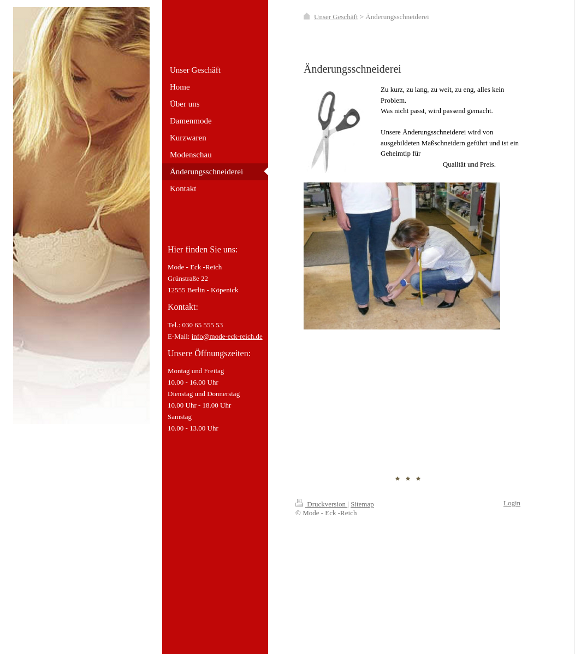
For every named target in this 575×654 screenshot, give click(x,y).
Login (511, 503)
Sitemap (362, 504)
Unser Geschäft (336, 17)
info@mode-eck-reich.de (227, 336)
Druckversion (321, 504)
